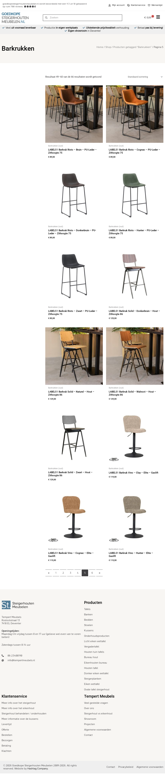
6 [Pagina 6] (92, 575)
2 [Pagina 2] (63, 575)
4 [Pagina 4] (77, 575)
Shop (108, 47)
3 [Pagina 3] (70, 575)
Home (100, 47)
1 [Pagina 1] (55, 575)
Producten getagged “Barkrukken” (132, 47)
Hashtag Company (37, 771)
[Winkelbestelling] (143, 77)
